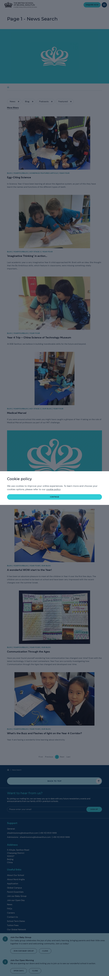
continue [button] (54, 497)
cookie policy (53, 489)
